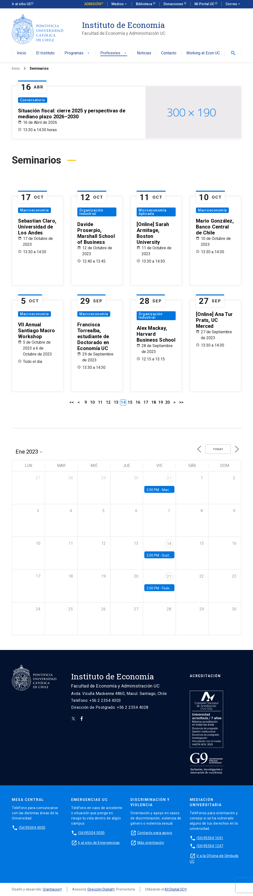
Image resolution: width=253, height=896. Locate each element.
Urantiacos (51, 889)
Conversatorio (32, 100)
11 (100, 402)
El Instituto (45, 53)
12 (108, 402)
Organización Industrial (91, 212)
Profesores (113, 53)
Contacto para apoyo (154, 833)
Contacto (168, 53)
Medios (119, 4)
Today (218, 449)
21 (169, 576)
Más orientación (150, 843)
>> (181, 402)
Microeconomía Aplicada (153, 212)
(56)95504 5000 (91, 833)
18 (153, 402)
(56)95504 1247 (210, 846)
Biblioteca (144, 4)
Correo (233, 4)
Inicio (21, 53)
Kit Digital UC (174, 889)
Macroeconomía (34, 210)
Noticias (144, 53)
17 (146, 402)
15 (130, 402)
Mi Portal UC (204, 4)
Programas (77, 53)
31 (169, 478)
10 (92, 402)
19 (160, 402)
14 (169, 543)
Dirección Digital (99, 889)
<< (71, 402)
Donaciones (174, 4)
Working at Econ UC (203, 53)
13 (116, 402)
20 (167, 402)
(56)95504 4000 (32, 828)
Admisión (92, 4)
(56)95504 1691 (210, 838)
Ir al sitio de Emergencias (99, 843)
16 (138, 402)
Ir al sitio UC (21, 4)
